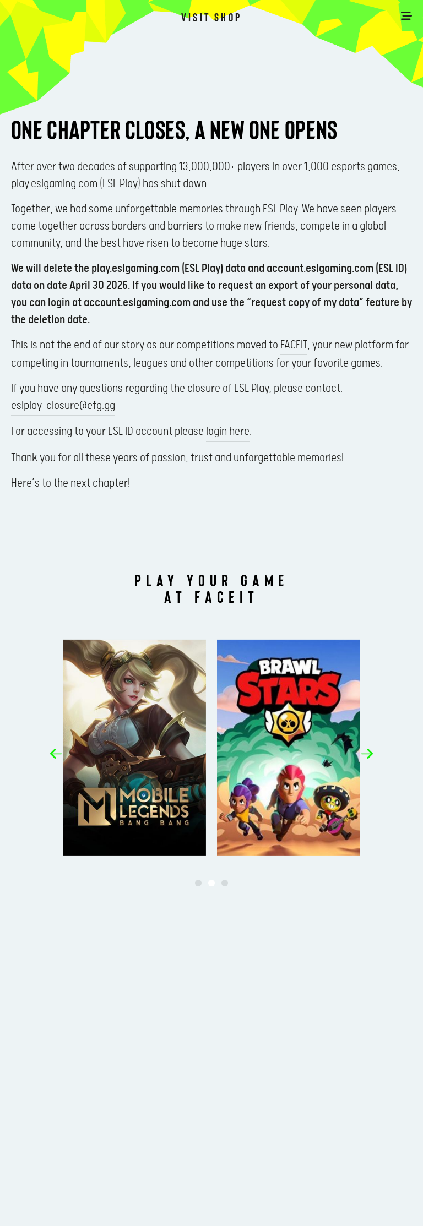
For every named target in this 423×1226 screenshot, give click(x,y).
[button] (56, 753)
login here (228, 431)
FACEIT (293, 345)
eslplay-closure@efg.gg (63, 405)
